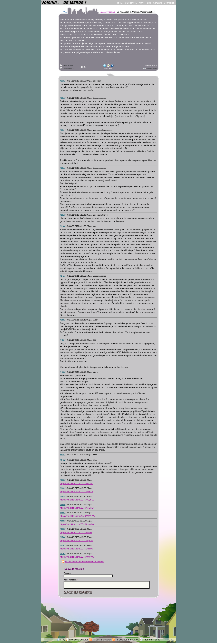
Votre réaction (71, 580)
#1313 (62, 98)
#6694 (62, 488)
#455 (65, 12)
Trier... (120, 3)
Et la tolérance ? (68, 68)
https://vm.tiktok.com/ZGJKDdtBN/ (76, 548)
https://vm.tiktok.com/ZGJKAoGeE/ (77, 508)
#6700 (62, 537)
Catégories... (131, 3)
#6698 (62, 521)
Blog (148, 3)
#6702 (62, 553)
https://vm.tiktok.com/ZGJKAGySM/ (77, 499)
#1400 (62, 226)
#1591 (62, 320)
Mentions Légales (78, 639)
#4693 (62, 372)
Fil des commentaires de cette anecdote (84, 561)
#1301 (62, 81)
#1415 (62, 276)
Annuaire (157, 3)
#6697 (62, 513)
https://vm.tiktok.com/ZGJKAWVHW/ (77, 516)
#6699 (62, 529)
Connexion (169, 3)
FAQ (62, 639)
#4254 (62, 340)
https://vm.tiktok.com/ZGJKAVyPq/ (76, 540)
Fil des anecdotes (102, 639)
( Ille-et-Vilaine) (151, 68)
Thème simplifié (151, 639)
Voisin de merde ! (68, 65)
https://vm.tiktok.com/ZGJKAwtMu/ (76, 483)
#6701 (62, 545)
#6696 (62, 505)
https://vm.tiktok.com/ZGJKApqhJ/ (76, 491)
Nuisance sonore (108, 12)
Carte (142, 3)
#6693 (62, 480)
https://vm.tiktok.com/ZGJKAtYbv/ (76, 532)
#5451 (62, 455)
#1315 (62, 168)
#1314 (62, 130)
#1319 (62, 215)
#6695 (62, 496)
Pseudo (67, 573)
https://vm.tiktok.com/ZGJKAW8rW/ (77, 557)
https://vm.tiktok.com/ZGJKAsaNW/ (77, 524)
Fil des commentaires (127, 639)
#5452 (62, 460)
